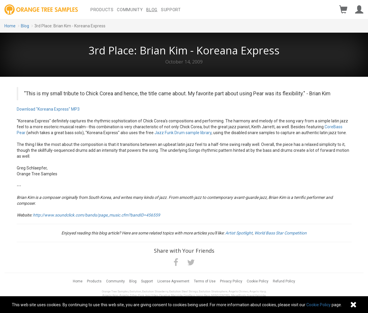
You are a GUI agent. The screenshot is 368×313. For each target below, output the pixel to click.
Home (10, 26)
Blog (151, 9)
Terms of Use (205, 281)
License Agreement (173, 281)
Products (102, 9)
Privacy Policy (231, 281)
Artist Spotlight (239, 233)
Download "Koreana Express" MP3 (48, 109)
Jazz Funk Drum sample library (182, 132)
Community (130, 9)
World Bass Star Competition (280, 233)
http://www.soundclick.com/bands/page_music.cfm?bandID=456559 (96, 215)
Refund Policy (284, 281)
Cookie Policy (257, 281)
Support (171, 9)
